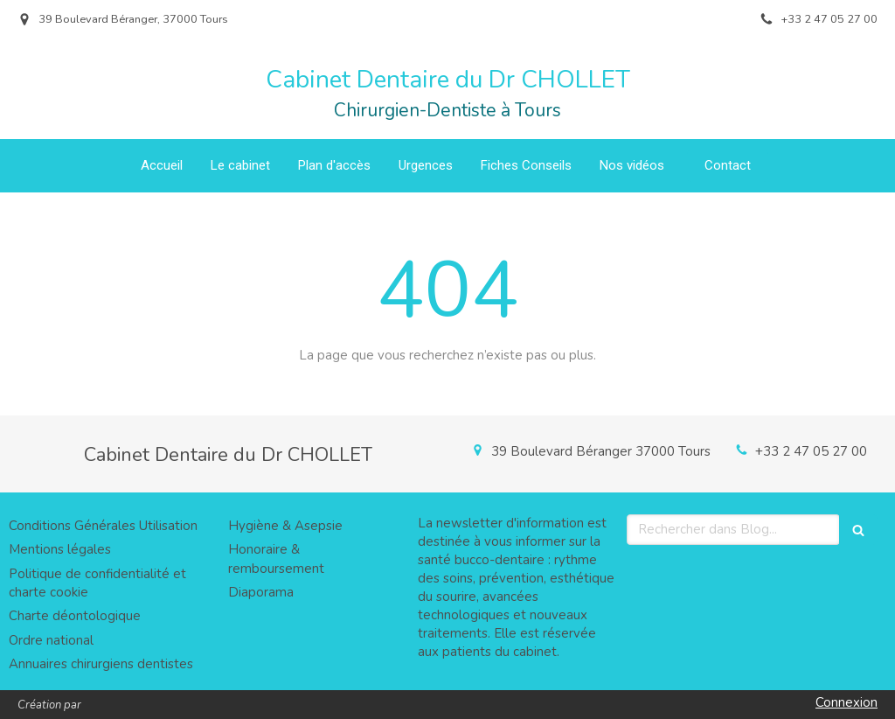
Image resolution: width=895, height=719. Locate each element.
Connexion (846, 702)
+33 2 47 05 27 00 (811, 451)
